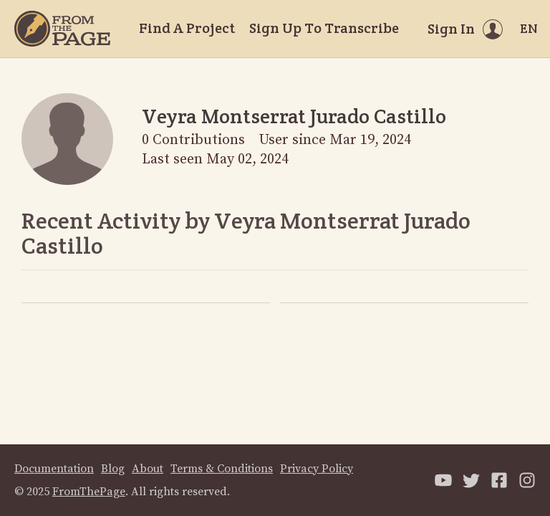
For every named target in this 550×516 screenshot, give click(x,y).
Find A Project (187, 28)
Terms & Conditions (221, 469)
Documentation (54, 469)
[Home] (62, 29)
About (147, 469)
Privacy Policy (316, 469)
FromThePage (88, 491)
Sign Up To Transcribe (324, 28)
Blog (113, 469)
